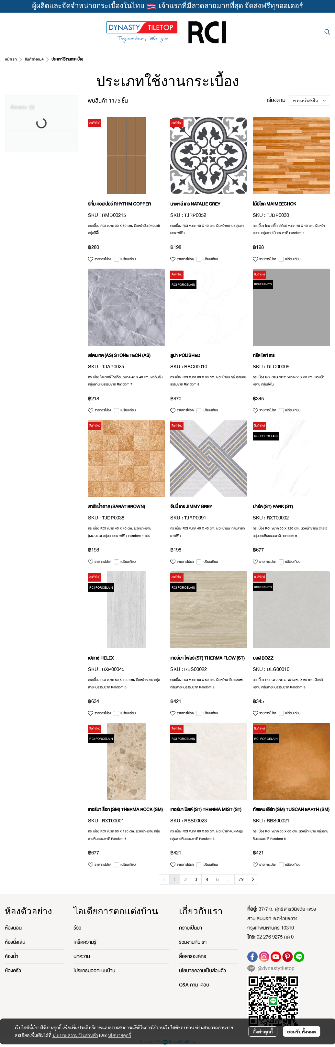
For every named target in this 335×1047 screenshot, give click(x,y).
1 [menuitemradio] (174, 879)
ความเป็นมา (190, 928)
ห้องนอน (13, 928)
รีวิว (77, 928)
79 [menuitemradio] (241, 879)
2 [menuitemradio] (185, 879)
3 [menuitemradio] (196, 879)
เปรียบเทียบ (128, 259)
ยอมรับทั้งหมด (301, 1031)
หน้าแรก (11, 59)
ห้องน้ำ (11, 956)
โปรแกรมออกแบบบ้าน (94, 970)
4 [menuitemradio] (207, 879)
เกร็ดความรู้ (84, 942)
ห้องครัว (13, 970)
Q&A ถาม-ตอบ (194, 985)
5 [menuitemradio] (217, 879)
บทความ (81, 956)
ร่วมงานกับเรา (193, 942)
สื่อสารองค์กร (192, 956)
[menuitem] (253, 879)
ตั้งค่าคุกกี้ (262, 1031)
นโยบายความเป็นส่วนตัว (75, 1035)
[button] (327, 31)
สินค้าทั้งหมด (34, 59)
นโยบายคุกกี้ (119, 1035)
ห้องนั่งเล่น (15, 942)
